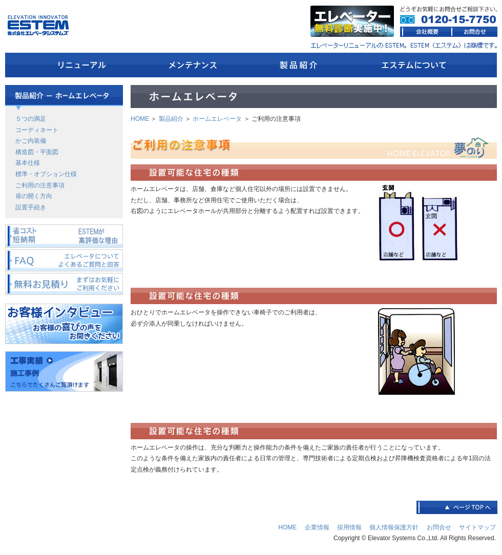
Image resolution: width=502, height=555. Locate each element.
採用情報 (349, 527)
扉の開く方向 (33, 196)
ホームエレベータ (217, 118)
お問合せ (439, 527)
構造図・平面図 (36, 152)
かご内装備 (30, 140)
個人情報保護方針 (394, 527)
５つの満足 (30, 118)
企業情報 (317, 527)
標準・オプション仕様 (46, 174)
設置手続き (30, 207)
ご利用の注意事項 (40, 185)
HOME (140, 118)
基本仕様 (27, 162)
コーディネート (36, 130)
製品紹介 (171, 118)
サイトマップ (477, 527)
